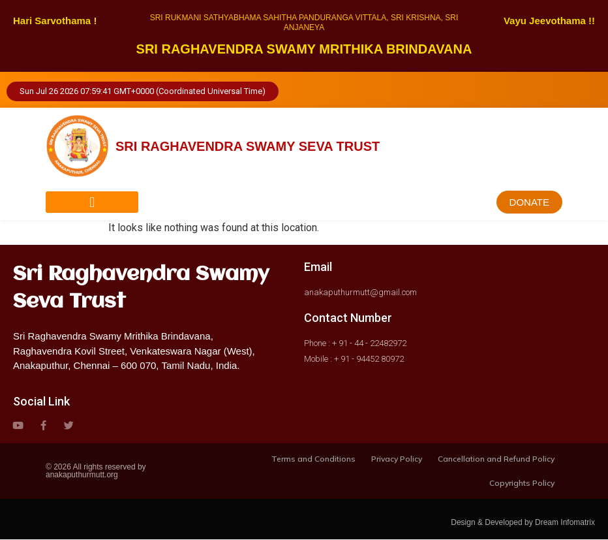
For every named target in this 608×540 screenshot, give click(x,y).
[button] (92, 202)
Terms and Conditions (313, 459)
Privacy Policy (396, 459)
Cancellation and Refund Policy (496, 459)
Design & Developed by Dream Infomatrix (523, 523)
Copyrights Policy (522, 483)
